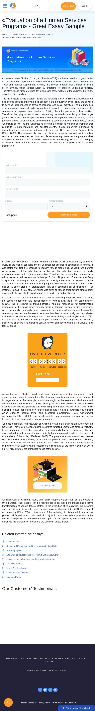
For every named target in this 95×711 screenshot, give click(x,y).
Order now (25, 658)
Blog (67, 658)
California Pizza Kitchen (17, 572)
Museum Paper (13, 577)
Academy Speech (14, 550)
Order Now (68, 6)
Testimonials (57, 658)
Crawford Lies (13, 541)
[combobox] (47, 170)
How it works (12, 658)
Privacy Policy (44, 703)
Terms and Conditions (28, 703)
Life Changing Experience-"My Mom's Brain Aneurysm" (32, 555)
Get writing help (47, 485)
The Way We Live (14, 563)
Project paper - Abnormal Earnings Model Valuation (30, 559)
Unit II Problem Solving (17, 568)
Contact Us (48, 661)
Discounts (44, 658)
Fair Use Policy (70, 703)
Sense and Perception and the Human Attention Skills (31, 546)
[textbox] (47, 170)
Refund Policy (56, 703)
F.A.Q (86, 658)
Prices (36, 658)
